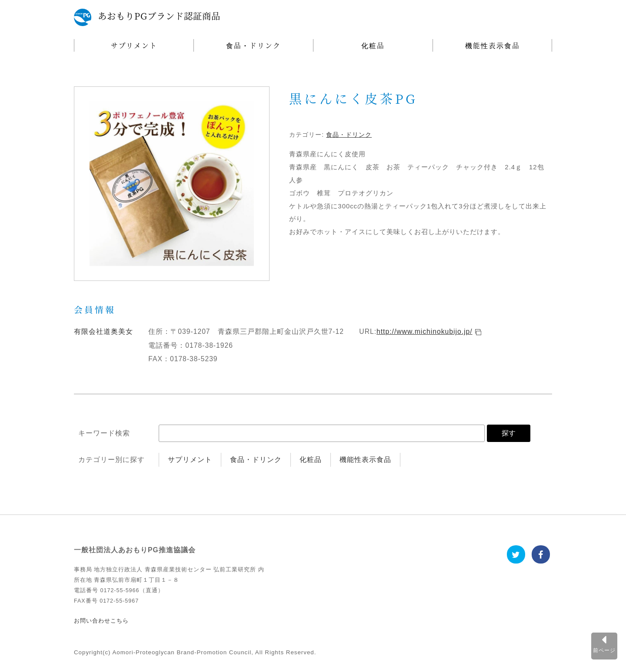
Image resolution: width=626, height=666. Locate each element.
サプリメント (134, 45)
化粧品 (373, 45)
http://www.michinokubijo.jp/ (424, 331)
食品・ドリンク (253, 45)
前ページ (604, 650)
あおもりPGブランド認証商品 (159, 16)
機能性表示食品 (492, 45)
